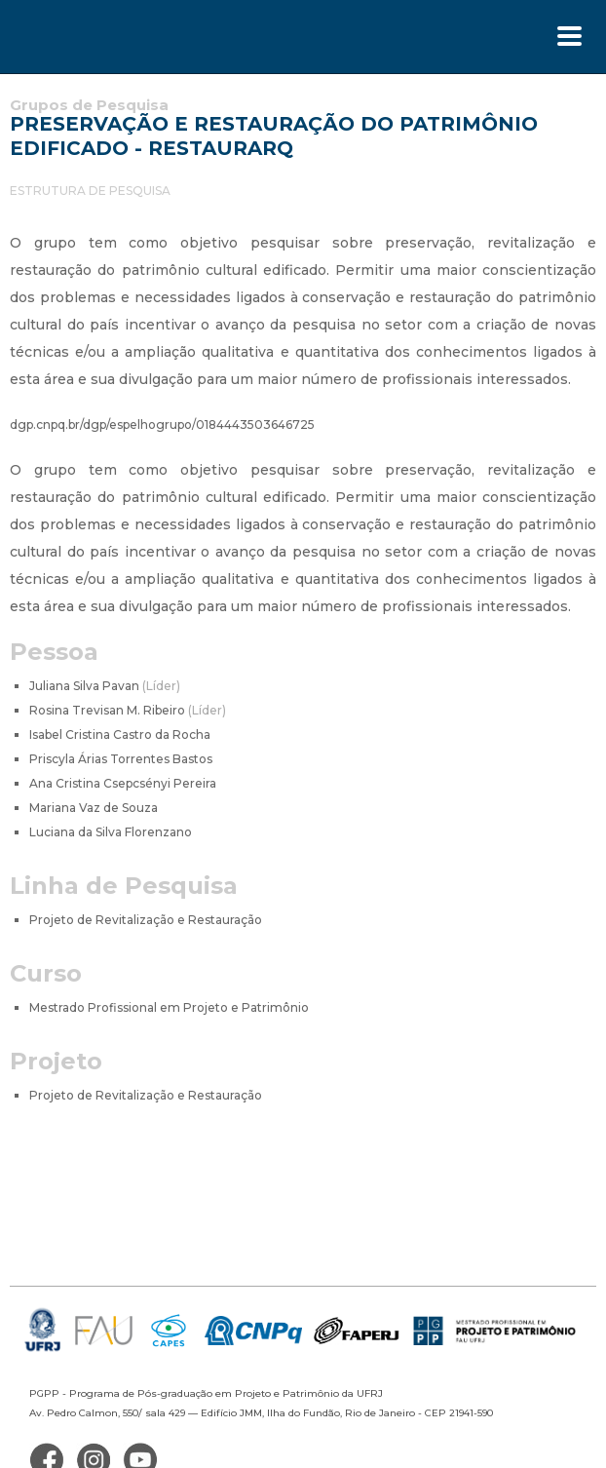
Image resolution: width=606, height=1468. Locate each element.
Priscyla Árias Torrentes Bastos (120, 759)
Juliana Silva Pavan (104, 685)
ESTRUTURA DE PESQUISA (90, 190)
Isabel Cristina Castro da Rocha (119, 734)
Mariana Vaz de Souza (93, 807)
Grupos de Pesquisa (89, 105)
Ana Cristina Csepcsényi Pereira (122, 783)
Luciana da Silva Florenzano (110, 832)
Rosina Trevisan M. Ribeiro (127, 710)
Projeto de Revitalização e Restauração (145, 919)
